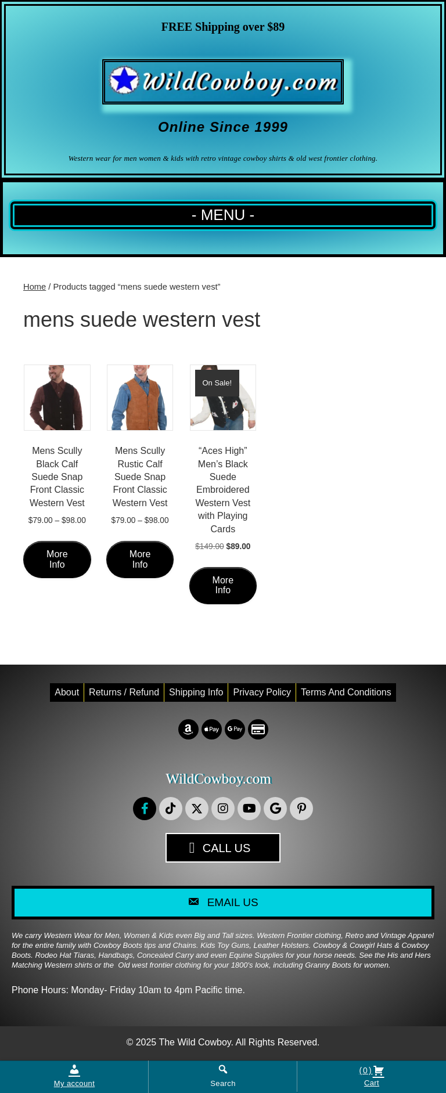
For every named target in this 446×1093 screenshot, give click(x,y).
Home (34, 286)
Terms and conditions (346, 692)
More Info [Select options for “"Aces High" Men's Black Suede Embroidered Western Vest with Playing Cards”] (223, 585)
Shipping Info (196, 692)
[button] (144, 808)
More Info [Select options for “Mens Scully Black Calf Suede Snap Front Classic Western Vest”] (56, 559)
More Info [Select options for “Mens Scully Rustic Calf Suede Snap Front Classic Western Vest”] (140, 559)
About (67, 692)
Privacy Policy (262, 692)
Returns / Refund (124, 692)
